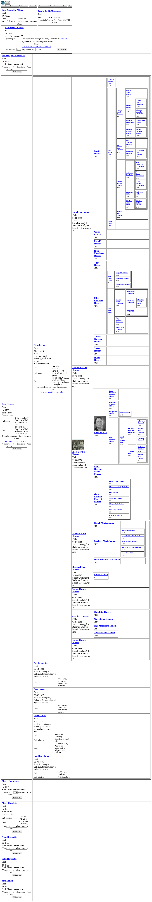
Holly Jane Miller (139, 193)
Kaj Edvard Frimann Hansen (131, 547)
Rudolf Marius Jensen (104, 523)
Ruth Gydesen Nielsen (112, 439)
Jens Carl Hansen (80, 616)
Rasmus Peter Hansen (78, 568)
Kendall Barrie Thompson (119, 301)
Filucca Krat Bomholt (141, 456)
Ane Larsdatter (41, 663)
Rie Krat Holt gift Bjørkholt (131, 430)
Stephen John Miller (129, 202)
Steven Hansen (97, 349)
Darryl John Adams (128, 92)
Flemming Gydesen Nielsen (112, 404)
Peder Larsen (40, 715)
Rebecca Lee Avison (140, 121)
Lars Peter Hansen (81, 212)
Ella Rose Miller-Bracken (139, 202)
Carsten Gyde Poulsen (116, 481)
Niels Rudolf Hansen (128, 530)
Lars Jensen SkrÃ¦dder (12, 10)
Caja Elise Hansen (102, 612)
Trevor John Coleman (120, 213)
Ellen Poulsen (100, 432)
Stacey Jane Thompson (130, 311)
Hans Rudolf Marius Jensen (107, 559)
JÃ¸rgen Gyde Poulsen (116, 504)
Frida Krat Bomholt (141, 448)
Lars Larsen (39, 689)
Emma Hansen (101, 574)
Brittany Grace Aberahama (140, 174)
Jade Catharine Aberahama (140, 164)
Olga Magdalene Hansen (99, 253)
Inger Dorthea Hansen (78, 453)
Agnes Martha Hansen (104, 632)
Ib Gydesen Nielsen (113, 412)
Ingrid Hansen (97, 152)
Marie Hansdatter (10, 803)
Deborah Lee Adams (130, 121)
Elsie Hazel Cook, (110, 152)
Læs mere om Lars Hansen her (16, 441)
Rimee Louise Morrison (139, 102)
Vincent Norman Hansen (98, 339)
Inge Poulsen (113, 492)
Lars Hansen (8, 404)
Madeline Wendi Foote (140, 301)
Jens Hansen (7, 881)
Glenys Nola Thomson (120, 328)
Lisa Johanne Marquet (129, 142)
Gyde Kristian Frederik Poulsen (98, 498)
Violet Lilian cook (110, 223)
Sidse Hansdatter (10, 859)
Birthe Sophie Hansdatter (50, 11)
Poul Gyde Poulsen (115, 515)
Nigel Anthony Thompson (119, 320)
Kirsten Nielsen (125, 412)
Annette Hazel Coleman (120, 112)
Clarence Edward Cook (111, 81)
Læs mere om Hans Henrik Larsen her (36, 47)
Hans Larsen (39, 345)
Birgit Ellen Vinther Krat (122, 439)
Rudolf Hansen (97, 242)
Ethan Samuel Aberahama (140, 183)
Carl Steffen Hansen (103, 619)
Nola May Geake (110, 310)
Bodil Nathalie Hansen (129, 541)
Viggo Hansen (97, 263)
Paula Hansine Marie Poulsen (98, 470)
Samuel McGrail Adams (139, 131)
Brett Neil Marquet (129, 152)
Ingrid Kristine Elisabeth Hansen (133, 536)
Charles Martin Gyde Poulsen (119, 487)
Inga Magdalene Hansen (105, 626)
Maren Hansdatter (10, 781)
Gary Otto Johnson (122, 273)
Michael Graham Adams (129, 131)
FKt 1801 (64, 39)
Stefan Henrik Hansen (129, 553)
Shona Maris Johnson (123, 284)
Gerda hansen (97, 233)
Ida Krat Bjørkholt (141, 439)
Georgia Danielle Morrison (139, 112)
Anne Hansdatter (10, 837)
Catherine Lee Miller (129, 174)
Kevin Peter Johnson (122, 278)
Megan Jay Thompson (130, 301)
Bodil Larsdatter (41, 756)
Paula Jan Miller (129, 193)
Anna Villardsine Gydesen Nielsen (112, 393)
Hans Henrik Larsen (14, 27)
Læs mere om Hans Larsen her (52, 392)
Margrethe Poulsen (115, 498)
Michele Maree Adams (129, 107)
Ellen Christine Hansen (98, 300)
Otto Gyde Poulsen (115, 509)
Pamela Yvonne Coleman (120, 183)
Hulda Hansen (97, 358)
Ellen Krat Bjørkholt (141, 422)
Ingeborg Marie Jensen (104, 541)
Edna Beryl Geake (110, 278)
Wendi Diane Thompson (131, 292)
